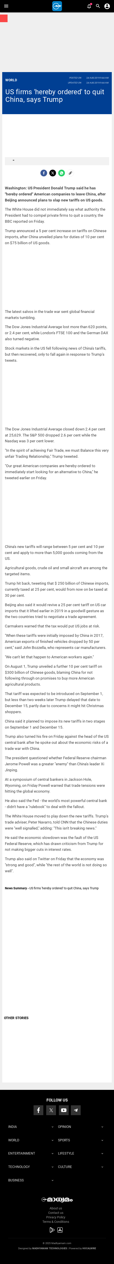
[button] (6, 6)
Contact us (55, 1213)
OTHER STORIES (16, 1018)
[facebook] (43, 173)
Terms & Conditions (55, 1221)
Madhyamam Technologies (49, 1248)
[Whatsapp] (61, 173)
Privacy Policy (55, 1217)
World (11, 80)
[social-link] (70, 173)
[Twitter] (52, 173)
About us (56, 1208)
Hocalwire (89, 1248)
